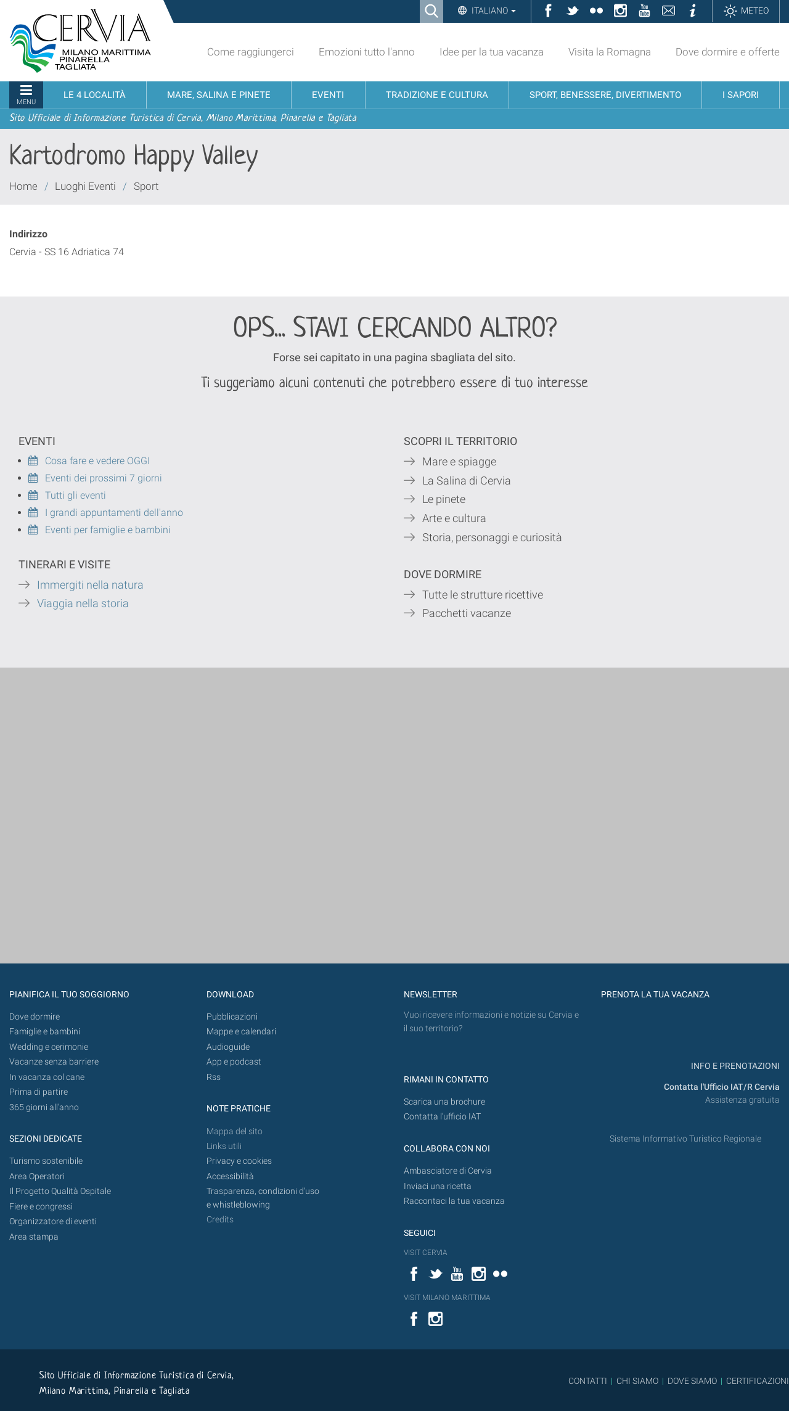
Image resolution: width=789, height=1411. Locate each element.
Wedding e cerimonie (48, 1047)
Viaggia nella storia (84, 603)
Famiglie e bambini (44, 1031)
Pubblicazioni (232, 1017)
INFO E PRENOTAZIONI (734, 1066)
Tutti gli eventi (67, 495)
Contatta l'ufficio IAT (442, 1116)
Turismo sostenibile (46, 1161)
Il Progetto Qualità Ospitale (60, 1191)
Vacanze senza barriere (54, 1062)
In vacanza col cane (46, 1077)
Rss (213, 1077)
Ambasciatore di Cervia (448, 1171)
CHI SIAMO (637, 1381)
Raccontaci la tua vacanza (454, 1201)
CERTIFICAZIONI (757, 1381)
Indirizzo (28, 234)
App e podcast (233, 1062)
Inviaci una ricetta (438, 1186)
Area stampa (34, 1237)
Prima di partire (38, 1092)
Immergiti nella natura (90, 585)
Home (23, 186)
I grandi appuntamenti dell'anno (105, 512)
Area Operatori (37, 1176)
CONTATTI (587, 1381)
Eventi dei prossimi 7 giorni (103, 478)
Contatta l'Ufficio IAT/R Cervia (722, 1087)
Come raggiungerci (250, 52)
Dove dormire (34, 1017)
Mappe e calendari (241, 1031)
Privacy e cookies (239, 1161)
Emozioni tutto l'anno (367, 52)
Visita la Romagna (609, 52)
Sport (146, 186)
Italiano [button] (493, 10)
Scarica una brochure (444, 1102)
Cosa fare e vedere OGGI (89, 461)
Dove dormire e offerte (728, 52)
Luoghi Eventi (85, 186)
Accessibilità (230, 1176)
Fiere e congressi (41, 1206)
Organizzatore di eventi (53, 1221)
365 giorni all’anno (44, 1107)
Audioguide (228, 1047)
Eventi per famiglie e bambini (99, 530)
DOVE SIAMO (691, 1381)
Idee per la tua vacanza (491, 52)
